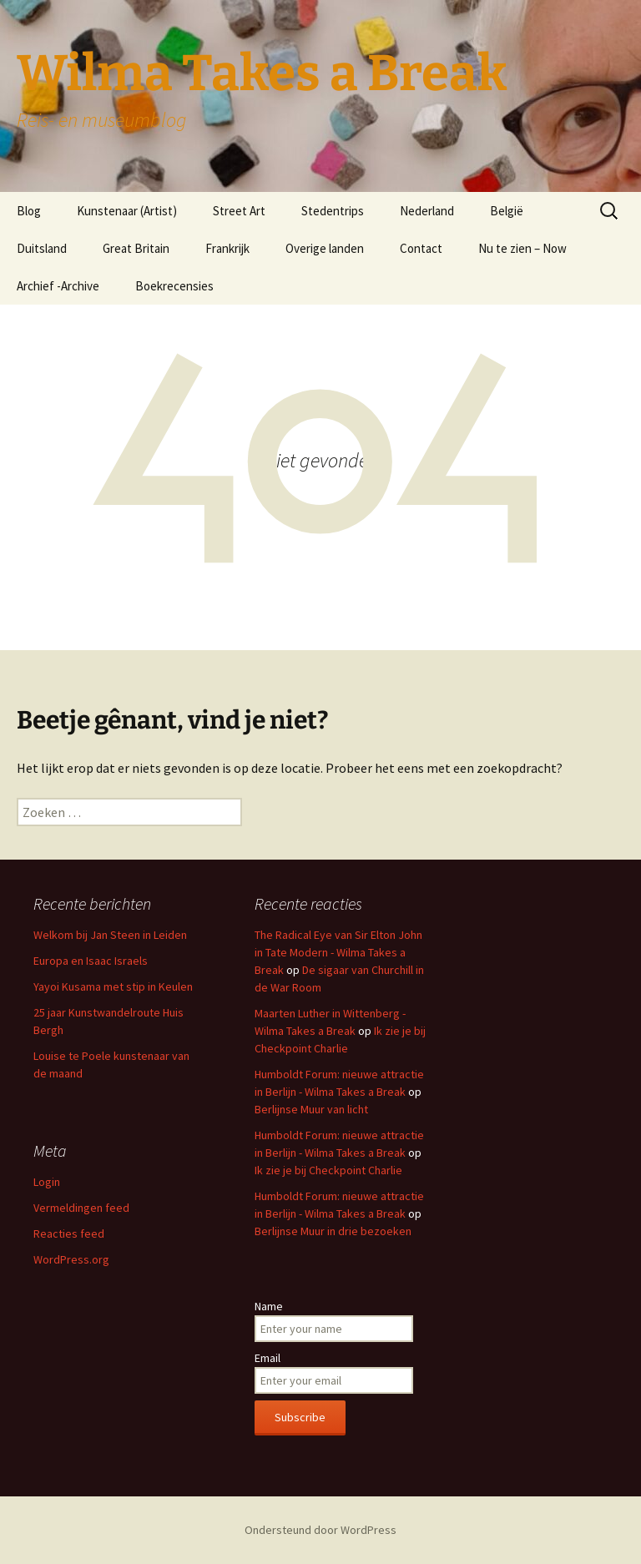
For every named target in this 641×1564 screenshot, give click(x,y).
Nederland (427, 211)
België (506, 211)
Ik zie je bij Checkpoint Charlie (328, 1170)
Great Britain (136, 248)
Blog (29, 211)
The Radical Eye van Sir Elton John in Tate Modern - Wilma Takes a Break (338, 952)
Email (267, 1357)
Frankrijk (227, 248)
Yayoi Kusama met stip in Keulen (113, 986)
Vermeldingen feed (81, 1207)
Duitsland (42, 248)
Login (46, 1181)
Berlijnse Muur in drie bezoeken (333, 1231)
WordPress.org (71, 1259)
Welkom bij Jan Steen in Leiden (110, 934)
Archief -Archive (58, 286)
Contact (421, 248)
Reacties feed (68, 1233)
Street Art (239, 211)
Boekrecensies (174, 286)
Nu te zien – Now (522, 248)
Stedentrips (332, 211)
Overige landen (324, 248)
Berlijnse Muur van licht (311, 1109)
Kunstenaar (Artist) (127, 211)
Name (269, 1306)
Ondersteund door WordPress (320, 1529)
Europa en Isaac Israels (90, 960)
